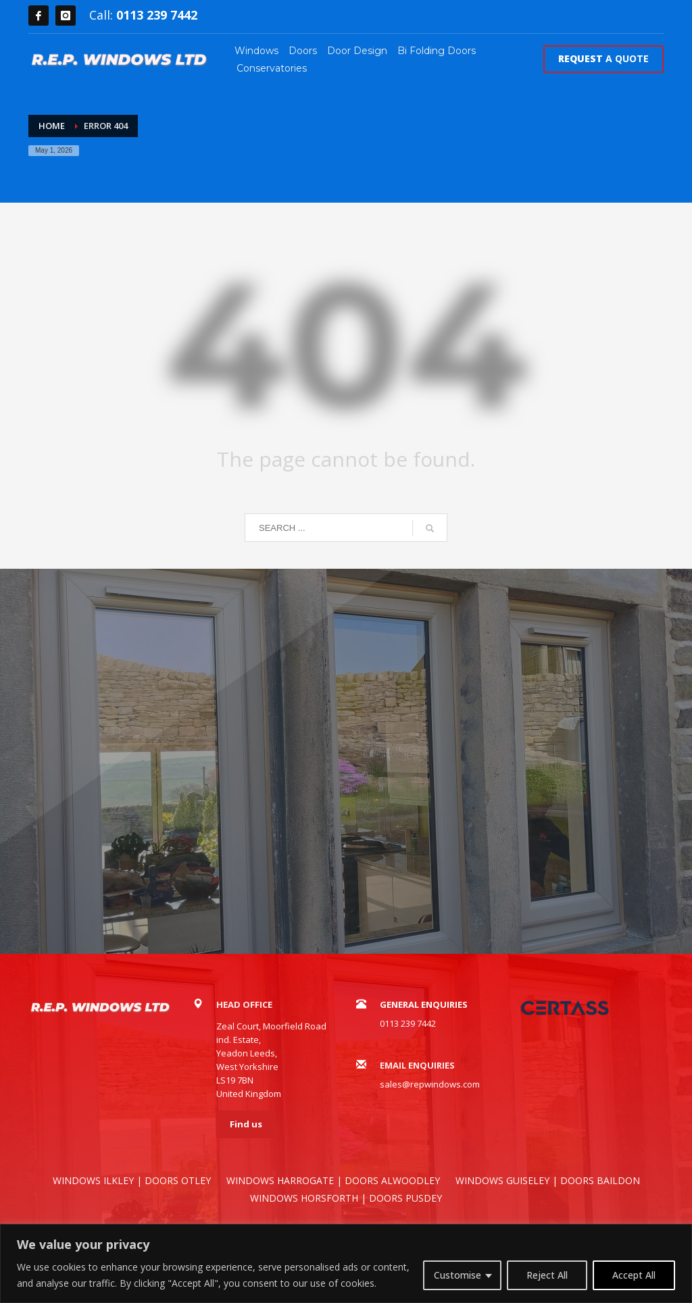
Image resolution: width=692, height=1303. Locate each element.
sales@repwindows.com (430, 1084)
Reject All (547, 1275)
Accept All (634, 1275)
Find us (246, 1124)
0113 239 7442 (156, 15)
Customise (457, 1275)
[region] (346, 1263)
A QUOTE (603, 58)
